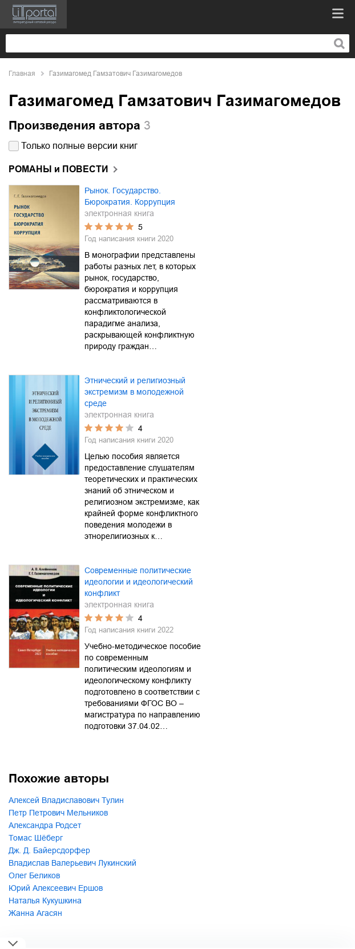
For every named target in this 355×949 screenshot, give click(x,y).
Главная (22, 74)
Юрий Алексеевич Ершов (56, 888)
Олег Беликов (34, 875)
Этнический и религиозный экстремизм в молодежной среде (134, 392)
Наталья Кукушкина (45, 900)
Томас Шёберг (36, 837)
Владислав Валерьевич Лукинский (72, 862)
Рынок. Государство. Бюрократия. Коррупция (129, 196)
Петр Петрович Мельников (58, 812)
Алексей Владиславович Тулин (66, 800)
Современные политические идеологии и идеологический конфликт (138, 582)
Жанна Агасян (35, 913)
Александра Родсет (45, 825)
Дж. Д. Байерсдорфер (49, 850)
